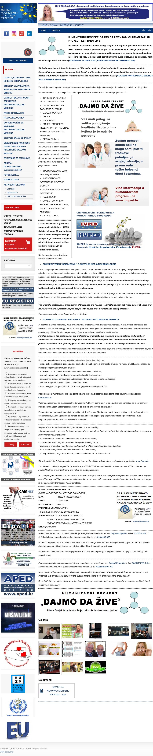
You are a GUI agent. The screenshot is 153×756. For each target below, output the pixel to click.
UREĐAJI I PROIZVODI (13, 216)
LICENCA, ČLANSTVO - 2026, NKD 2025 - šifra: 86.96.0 (17, 79)
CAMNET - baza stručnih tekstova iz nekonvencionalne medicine (16, 103)
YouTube (21, 33)
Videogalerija (11, 180)
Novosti (10, 69)
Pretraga (9, 260)
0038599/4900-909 (104, 567)
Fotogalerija (11, 175)
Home (44, 25)
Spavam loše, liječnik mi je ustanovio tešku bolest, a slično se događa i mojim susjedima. (17, 420)
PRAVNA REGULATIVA (14, 118)
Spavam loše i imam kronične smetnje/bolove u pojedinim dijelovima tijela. (17, 410)
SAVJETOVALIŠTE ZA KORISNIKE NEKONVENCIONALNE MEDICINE (14, 128)
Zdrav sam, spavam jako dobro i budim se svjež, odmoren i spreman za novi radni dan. (17, 377)
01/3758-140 (140, 533)
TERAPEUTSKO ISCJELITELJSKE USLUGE (18, 221)
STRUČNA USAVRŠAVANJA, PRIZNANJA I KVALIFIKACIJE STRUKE (17, 89)
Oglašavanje (12, 192)
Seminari (11, 189)
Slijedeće (149, 30)
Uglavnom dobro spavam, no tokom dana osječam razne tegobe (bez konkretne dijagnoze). (17, 387)
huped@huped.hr (119, 533)
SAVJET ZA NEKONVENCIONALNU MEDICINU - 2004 (58, 691)
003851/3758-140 (140, 563)
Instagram (14, 33)
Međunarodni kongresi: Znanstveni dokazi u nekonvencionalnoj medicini (17, 148)
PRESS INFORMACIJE (14, 113)
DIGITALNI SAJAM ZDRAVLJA (17, 138)
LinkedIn (29, 33)
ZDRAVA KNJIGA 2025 (13, 227)
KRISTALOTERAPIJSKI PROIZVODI (13, 232)
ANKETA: (13, 166)
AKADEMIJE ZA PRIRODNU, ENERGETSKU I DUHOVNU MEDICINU (102, 60)
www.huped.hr (44, 397)
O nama (54, 25)
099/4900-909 (103, 537)
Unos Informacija (16, 196)
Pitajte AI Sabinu (18, 60)
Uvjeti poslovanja (6, 752)
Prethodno (143, 30)
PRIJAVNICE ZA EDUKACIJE (17, 158)
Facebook (6, 33)
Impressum (66, 25)
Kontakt (79, 25)
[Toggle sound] (28, 52)
